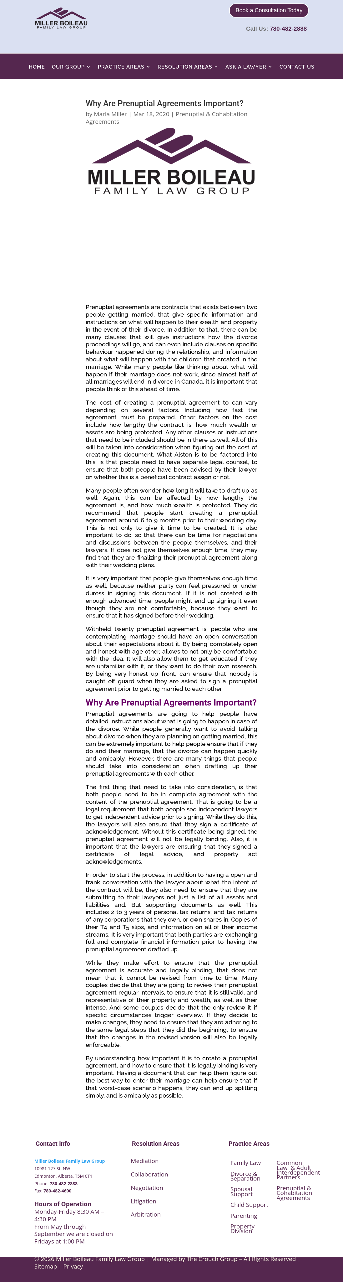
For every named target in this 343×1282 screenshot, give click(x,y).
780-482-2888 (288, 28)
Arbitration (146, 1214)
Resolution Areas (185, 67)
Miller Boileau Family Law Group (69, 1161)
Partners (288, 1177)
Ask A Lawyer (245, 67)
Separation (245, 1178)
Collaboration (149, 1174)
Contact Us (297, 67)
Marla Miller (110, 114)
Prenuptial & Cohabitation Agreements (294, 1193)
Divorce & (243, 1174)
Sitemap (45, 1266)
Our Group (68, 67)
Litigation (143, 1201)
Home (37, 67)
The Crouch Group (212, 1259)
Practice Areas (121, 67)
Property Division (242, 1228)
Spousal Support (241, 1191)
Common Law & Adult (294, 1165)
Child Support (249, 1205)
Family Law (245, 1163)
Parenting (243, 1216)
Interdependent (298, 1172)
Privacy (73, 1266)
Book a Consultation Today (268, 10)
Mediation (145, 1161)
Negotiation (147, 1188)
